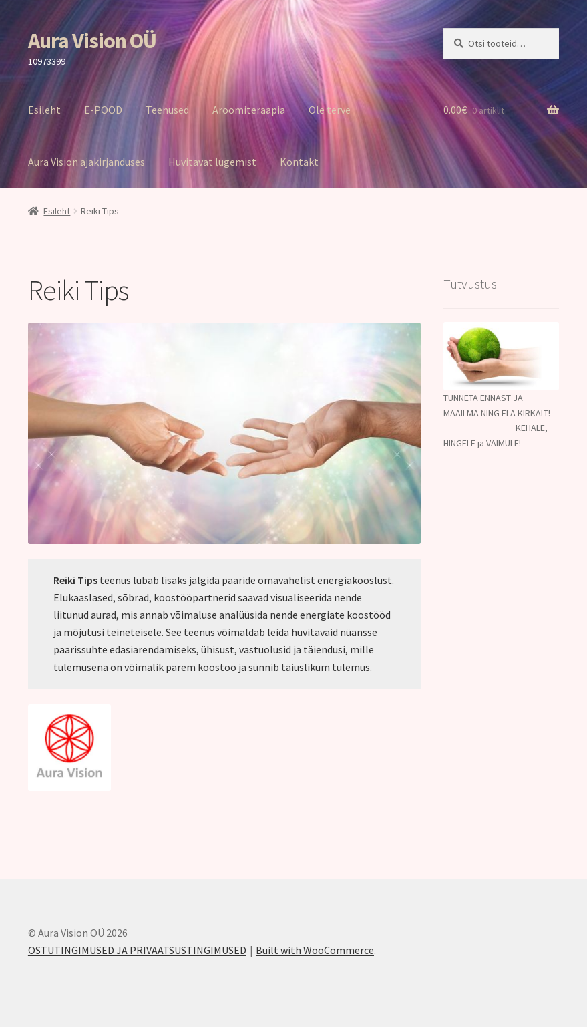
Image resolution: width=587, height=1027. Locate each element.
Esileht (44, 109)
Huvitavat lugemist (212, 161)
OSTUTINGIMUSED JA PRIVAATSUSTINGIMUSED (137, 950)
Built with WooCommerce (315, 950)
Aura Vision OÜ (92, 40)
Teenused (167, 109)
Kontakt (299, 161)
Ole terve (330, 109)
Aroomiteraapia (248, 109)
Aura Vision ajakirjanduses (86, 161)
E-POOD (103, 109)
